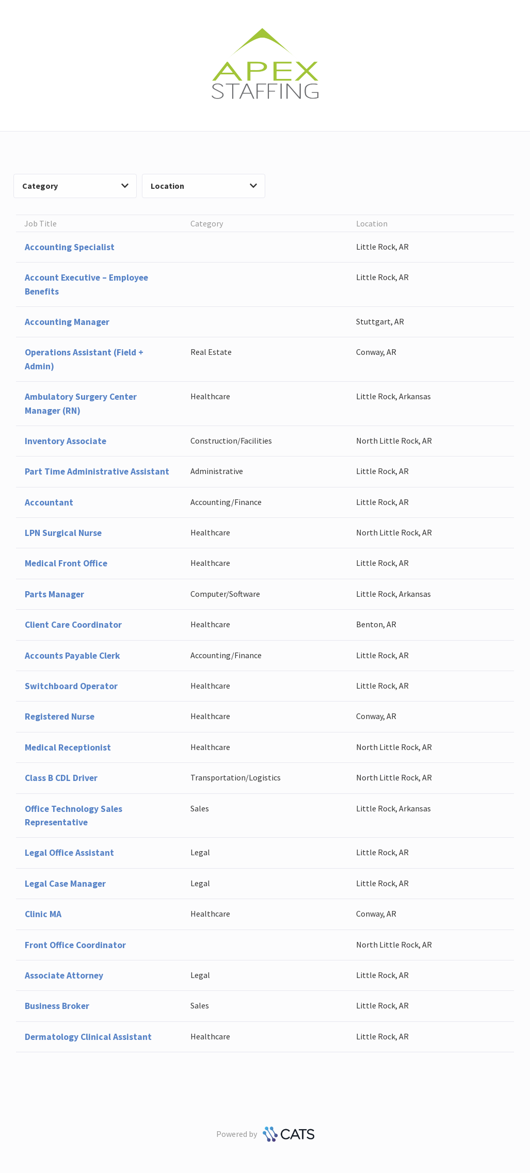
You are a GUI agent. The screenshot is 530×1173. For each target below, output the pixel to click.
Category (75, 186)
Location (204, 186)
